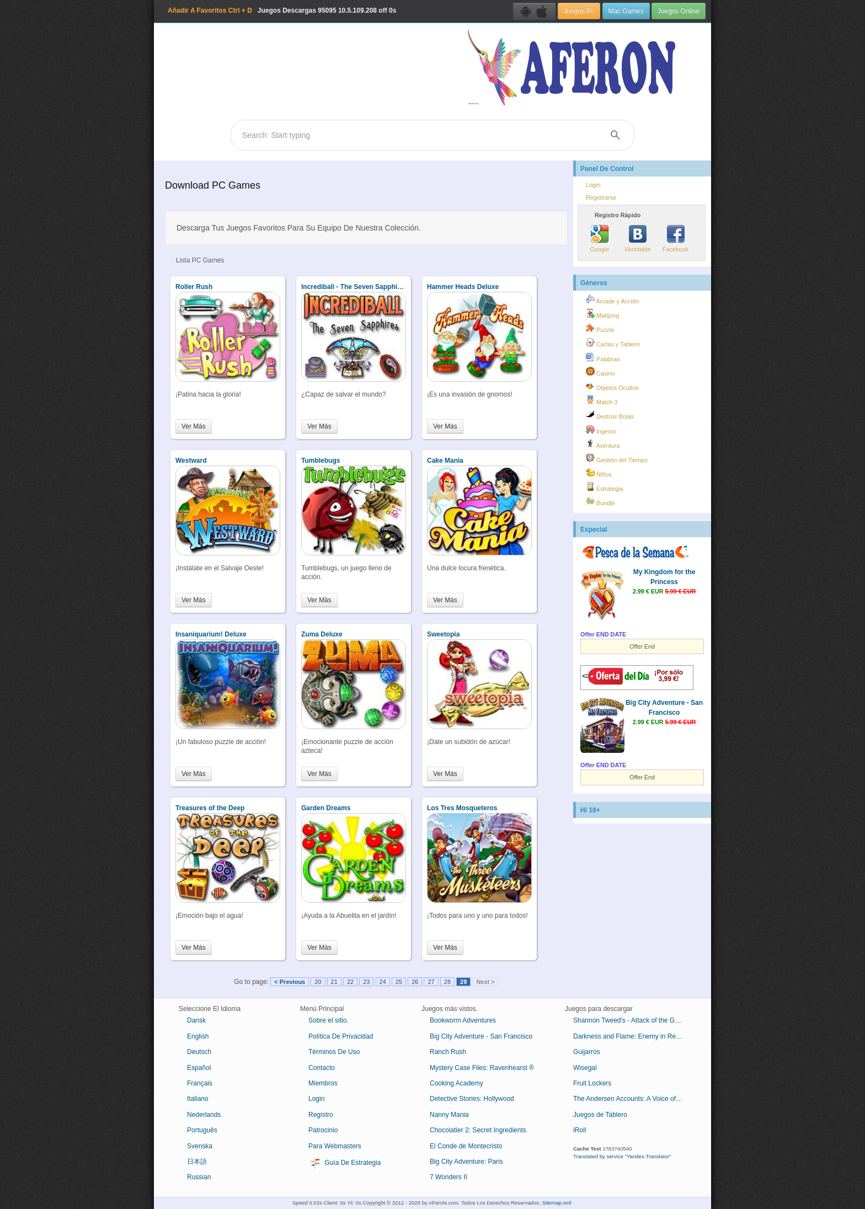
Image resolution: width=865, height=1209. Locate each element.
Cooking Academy (456, 1083)
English (198, 1036)
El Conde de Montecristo (466, 1146)
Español (199, 1068)
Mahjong (602, 314)
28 (447, 981)
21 (334, 981)
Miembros (323, 1083)
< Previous (289, 981)
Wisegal (585, 1068)
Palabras (603, 357)
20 (317, 981)
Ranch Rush (448, 1052)
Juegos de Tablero (600, 1115)
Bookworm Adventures (463, 1020)
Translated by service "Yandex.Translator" (622, 1156)
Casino (600, 372)
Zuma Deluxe (322, 634)
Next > (485, 981)
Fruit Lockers (592, 1083)
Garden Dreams (325, 808)
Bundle (600, 501)
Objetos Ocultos (612, 386)
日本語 (197, 1161)
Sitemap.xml (557, 1203)
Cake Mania (445, 460)
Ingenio (601, 430)
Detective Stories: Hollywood (472, 1099)
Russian (199, 1177)
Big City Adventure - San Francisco (481, 1036)
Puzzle (600, 328)
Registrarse (601, 197)
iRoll (579, 1130)
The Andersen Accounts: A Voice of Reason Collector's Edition (632, 1099)
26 (415, 981)
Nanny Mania (449, 1115)
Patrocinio (323, 1130)
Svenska (199, 1146)
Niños (599, 473)
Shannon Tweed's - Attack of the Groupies (632, 1020)
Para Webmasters (334, 1146)
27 (431, 981)
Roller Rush (193, 287)
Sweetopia (443, 634)
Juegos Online (679, 11)
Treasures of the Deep (209, 808)
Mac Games (626, 11)
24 (383, 981)
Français (199, 1083)
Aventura (603, 444)
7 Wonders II (448, 1177)
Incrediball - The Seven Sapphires (354, 287)
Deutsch (199, 1052)
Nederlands (204, 1115)
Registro (320, 1115)
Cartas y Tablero (612, 342)
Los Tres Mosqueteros (462, 808)
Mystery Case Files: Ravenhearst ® (482, 1068)
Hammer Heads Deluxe (463, 287)
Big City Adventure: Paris (466, 1161)
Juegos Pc (579, 11)
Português (202, 1130)
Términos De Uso (334, 1052)
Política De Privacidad (340, 1036)
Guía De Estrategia (344, 1163)
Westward (190, 460)
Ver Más (193, 426)
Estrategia (604, 487)
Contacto (321, 1068)
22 (350, 981)
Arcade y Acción (612, 299)
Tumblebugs (320, 460)
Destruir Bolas (610, 415)
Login (593, 184)
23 (366, 981)
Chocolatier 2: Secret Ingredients (478, 1130)
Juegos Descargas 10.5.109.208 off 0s (282, 10)
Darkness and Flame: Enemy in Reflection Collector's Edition (632, 1036)
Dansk (196, 1020)
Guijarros (586, 1052)
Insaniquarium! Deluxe (211, 634)
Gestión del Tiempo (617, 458)
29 (463, 981)
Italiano (198, 1099)
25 (399, 981)
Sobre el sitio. (328, 1020)
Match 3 (601, 400)
